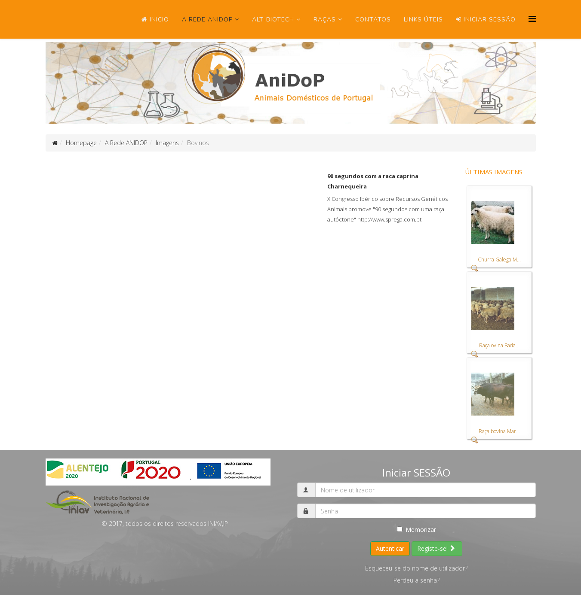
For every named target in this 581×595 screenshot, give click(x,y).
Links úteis (423, 19)
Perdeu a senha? (416, 580)
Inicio (155, 19)
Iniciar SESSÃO (486, 19)
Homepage (81, 143)
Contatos (373, 19)
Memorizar (416, 529)
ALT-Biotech (273, 19)
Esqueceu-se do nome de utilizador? (416, 568)
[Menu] (532, 18)
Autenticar (390, 548)
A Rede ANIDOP (207, 19)
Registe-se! (436, 548)
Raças (325, 19)
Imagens (167, 143)
